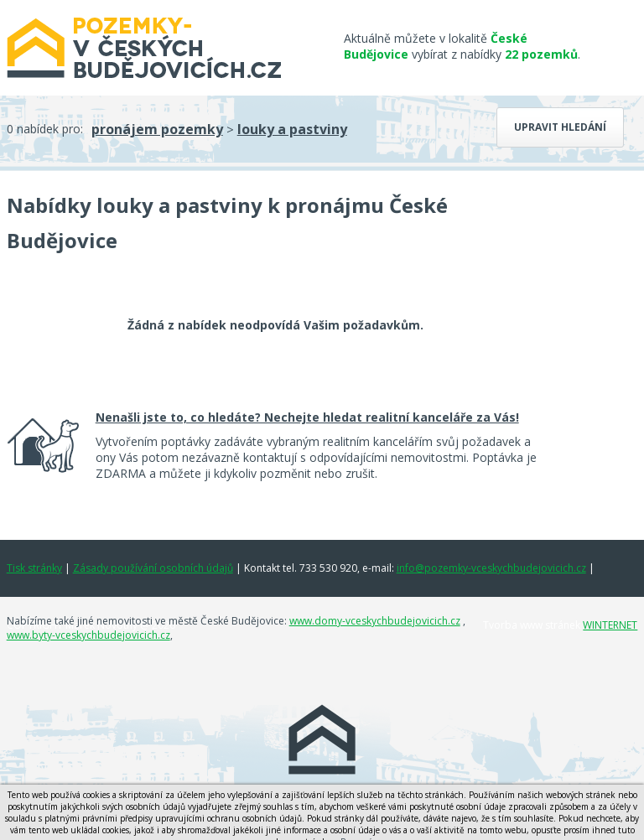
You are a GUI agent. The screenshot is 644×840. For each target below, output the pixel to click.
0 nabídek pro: (45, 129)
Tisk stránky (34, 568)
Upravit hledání (560, 127)
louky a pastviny (292, 129)
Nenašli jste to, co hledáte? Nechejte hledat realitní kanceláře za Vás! (307, 417)
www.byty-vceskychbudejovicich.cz (88, 635)
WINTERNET (610, 625)
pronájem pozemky (157, 129)
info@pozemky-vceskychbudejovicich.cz (491, 568)
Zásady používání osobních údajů (153, 568)
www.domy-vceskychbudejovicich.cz (374, 621)
